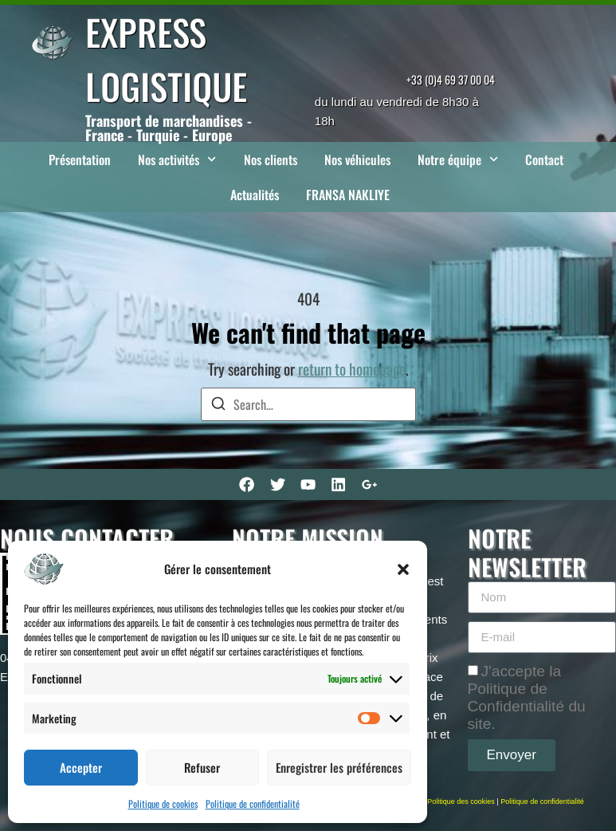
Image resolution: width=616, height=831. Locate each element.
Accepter (81, 767)
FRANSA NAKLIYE (348, 194)
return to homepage (352, 368)
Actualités (254, 194)
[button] (403, 569)
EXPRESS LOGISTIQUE (166, 58)
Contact (544, 159)
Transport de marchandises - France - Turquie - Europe (168, 127)
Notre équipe (458, 159)
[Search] (218, 405)
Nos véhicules (357, 159)
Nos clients (270, 159)
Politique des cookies (461, 801)
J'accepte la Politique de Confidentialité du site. (527, 696)
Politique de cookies (163, 803)
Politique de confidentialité (253, 803)
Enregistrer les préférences (339, 767)
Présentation (80, 159)
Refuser (202, 767)
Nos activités (177, 159)
